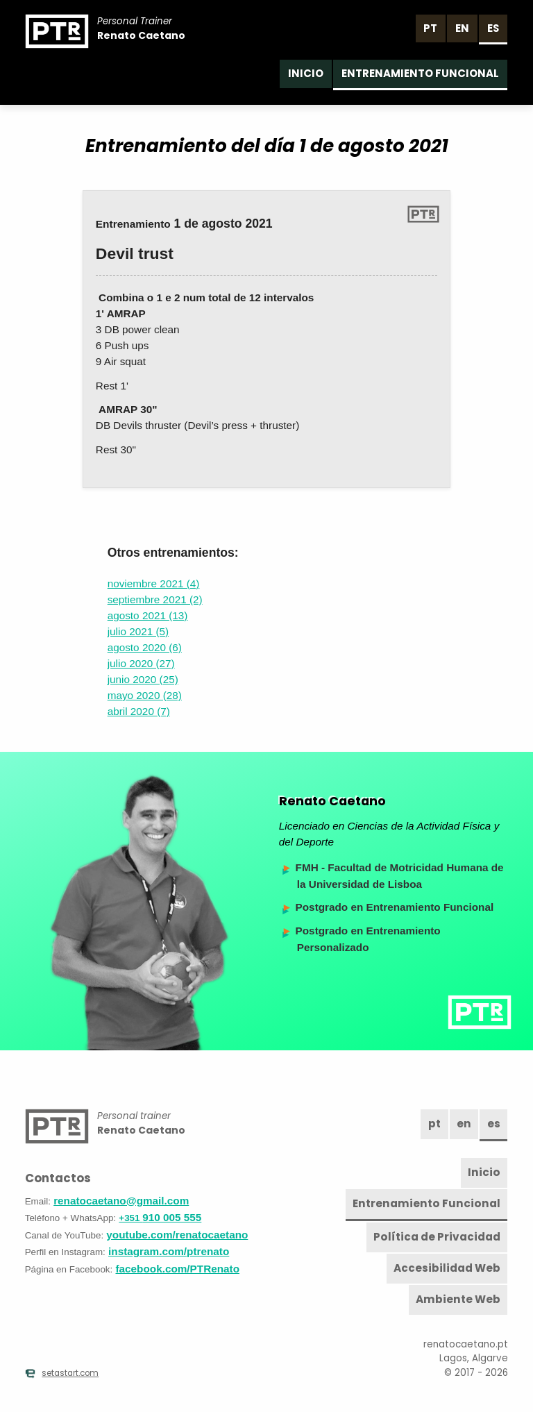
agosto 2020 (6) (145, 647)
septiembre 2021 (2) (155, 599)
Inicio (305, 73)
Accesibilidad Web (447, 1268)
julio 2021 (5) (138, 631)
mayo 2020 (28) (145, 695)
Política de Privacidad (436, 1236)
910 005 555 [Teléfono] (160, 1217)
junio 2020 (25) (143, 679)
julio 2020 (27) (141, 663)
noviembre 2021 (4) (154, 583)
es (493, 28)
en (462, 28)
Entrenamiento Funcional (420, 73)
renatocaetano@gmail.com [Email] (121, 1201)
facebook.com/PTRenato (178, 1269)
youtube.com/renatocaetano (177, 1235)
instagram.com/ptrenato (168, 1251)
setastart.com (62, 1373)
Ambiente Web (458, 1299)
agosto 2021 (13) (148, 615)
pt (430, 28)
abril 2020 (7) (139, 711)
